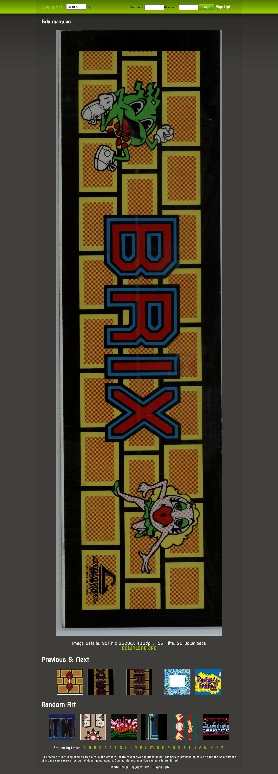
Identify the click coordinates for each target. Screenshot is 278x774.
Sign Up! (223, 7)
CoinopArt (51, 7)
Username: (137, 7)
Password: (171, 7)
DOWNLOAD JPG (139, 648)
